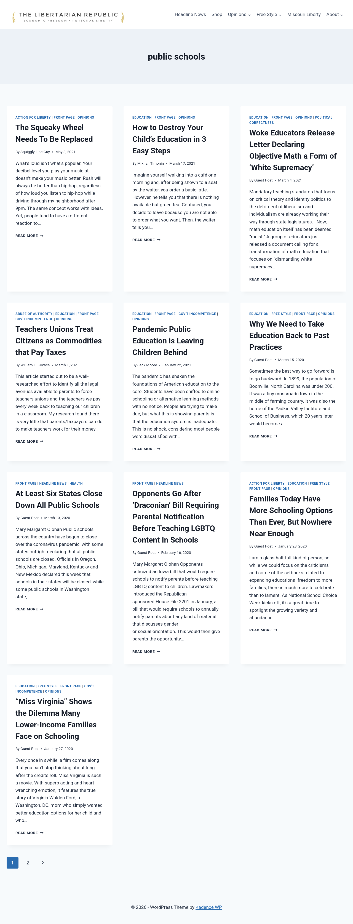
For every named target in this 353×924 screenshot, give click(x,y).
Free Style (282, 314)
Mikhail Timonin (150, 163)
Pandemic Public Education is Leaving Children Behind (168, 341)
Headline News (190, 14)
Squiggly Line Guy (35, 151)
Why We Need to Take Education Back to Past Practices (289, 335)
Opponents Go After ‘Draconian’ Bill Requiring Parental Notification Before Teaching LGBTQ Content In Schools (175, 516)
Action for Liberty (33, 117)
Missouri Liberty (304, 14)
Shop (217, 14)
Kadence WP (209, 907)
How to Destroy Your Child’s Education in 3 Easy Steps (169, 139)
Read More (29, 235)
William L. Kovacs (35, 365)
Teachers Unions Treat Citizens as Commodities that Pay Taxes (58, 341)
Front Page (64, 117)
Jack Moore (147, 365)
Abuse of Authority (33, 314)
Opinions (85, 117)
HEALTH (76, 483)
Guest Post (263, 180)
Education (142, 117)
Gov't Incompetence (34, 319)
